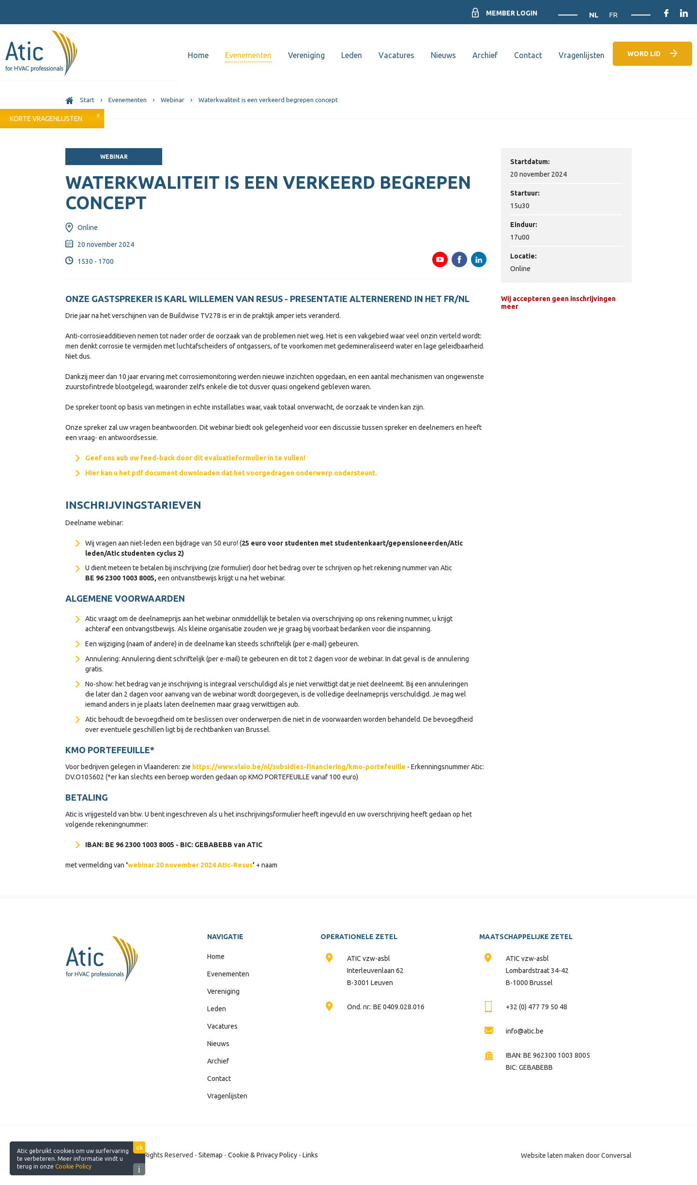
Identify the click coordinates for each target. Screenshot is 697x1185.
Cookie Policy (73, 1166)
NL (595, 15)
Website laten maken (552, 1155)
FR (613, 15)
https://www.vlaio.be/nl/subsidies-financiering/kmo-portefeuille (299, 767)
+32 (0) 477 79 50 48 (536, 1007)
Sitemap (210, 1155)
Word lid (644, 54)
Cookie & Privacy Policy (262, 1155)
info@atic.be (525, 1031)
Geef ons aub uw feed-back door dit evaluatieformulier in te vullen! (195, 458)
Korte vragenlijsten (46, 118)
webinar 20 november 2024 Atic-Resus (190, 865)
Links (310, 1155)
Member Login (511, 13)
